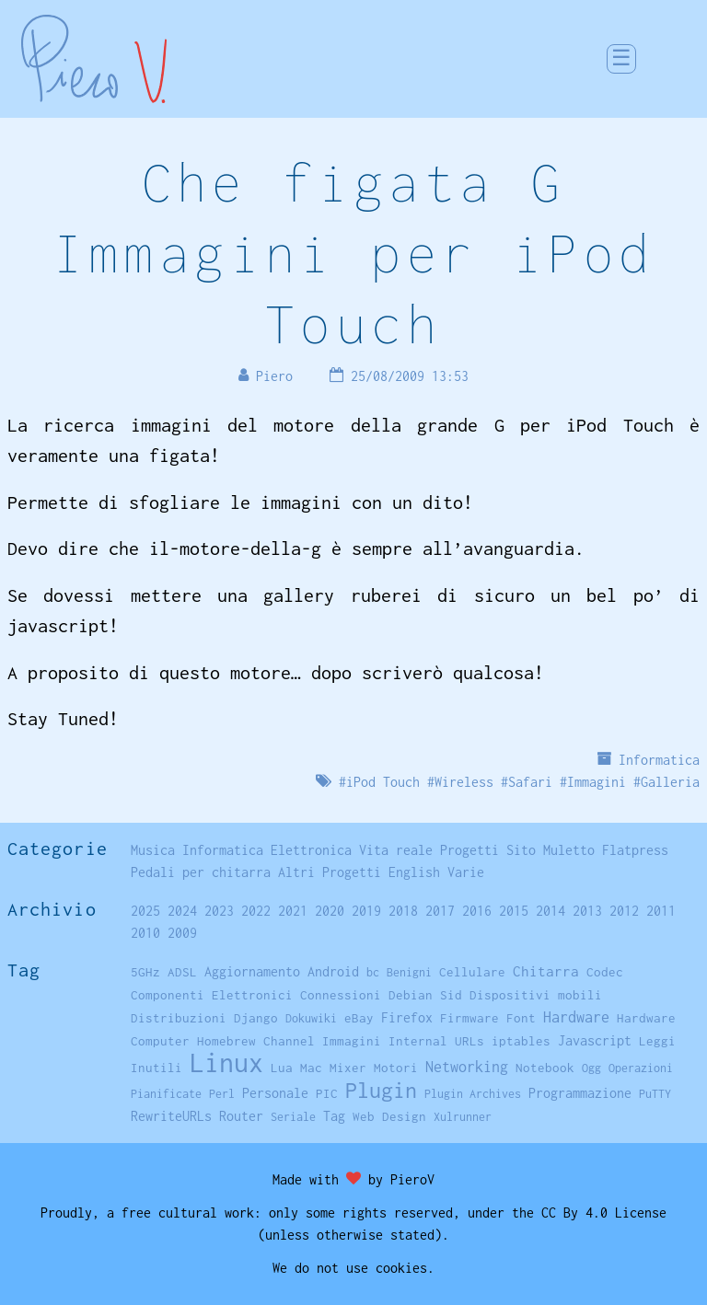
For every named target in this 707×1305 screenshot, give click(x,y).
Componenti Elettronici (212, 994)
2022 (256, 910)
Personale (275, 1093)
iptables (521, 1041)
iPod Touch (383, 782)
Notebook (545, 1067)
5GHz (145, 971)
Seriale (293, 1117)
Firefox (407, 1017)
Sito (521, 850)
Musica (153, 850)
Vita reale (396, 850)
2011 (661, 910)
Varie (465, 872)
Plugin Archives (472, 1094)
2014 (550, 910)
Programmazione (580, 1093)
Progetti (469, 850)
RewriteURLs (171, 1116)
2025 (145, 910)
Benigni (409, 972)
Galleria (670, 782)
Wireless (464, 782)
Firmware (469, 1018)
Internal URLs (436, 1041)
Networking (466, 1066)
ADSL (182, 971)
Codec (604, 971)
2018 (403, 910)
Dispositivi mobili (535, 994)
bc (372, 972)
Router (241, 1116)
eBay (359, 1018)
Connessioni (340, 994)
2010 (145, 933)
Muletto (569, 850)
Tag (334, 1116)
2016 (477, 910)
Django (256, 1018)
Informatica (659, 760)
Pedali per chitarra (201, 872)
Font (521, 1018)
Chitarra (546, 971)
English (414, 872)
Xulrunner (463, 1117)
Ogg (591, 1068)
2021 (292, 910)
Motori (396, 1067)
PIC (327, 1093)
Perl (222, 1094)
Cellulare (472, 971)
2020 (329, 910)
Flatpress (635, 850)
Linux (226, 1062)
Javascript (595, 1040)
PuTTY (655, 1094)
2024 (182, 910)
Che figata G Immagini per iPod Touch (354, 252)
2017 (440, 910)
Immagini (596, 782)
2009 (182, 933)
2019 (366, 910)
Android (333, 971)
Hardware (576, 1016)
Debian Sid (425, 994)
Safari (530, 782)
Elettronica (311, 850)
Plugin (381, 1090)
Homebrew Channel (256, 1041)
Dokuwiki (311, 1018)
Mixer (348, 1067)
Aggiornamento (252, 971)
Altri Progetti (329, 872)
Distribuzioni (178, 1018)
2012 (624, 910)
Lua (282, 1067)
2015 (513, 910)
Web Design (389, 1116)
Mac (311, 1067)
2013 (587, 910)
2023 (219, 910)
